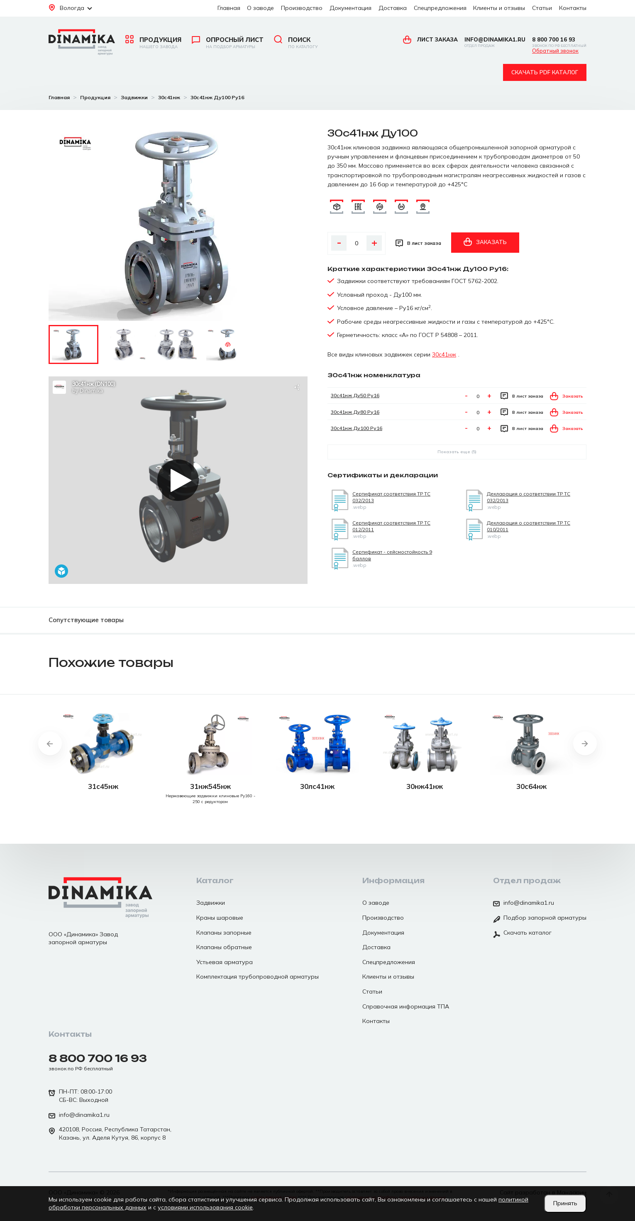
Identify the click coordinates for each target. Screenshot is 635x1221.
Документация (350, 8)
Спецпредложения (440, 8)
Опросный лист (228, 43)
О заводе (260, 8)
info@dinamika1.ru (494, 42)
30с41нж (444, 354)
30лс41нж (317, 786)
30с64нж (531, 786)
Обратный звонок (555, 51)
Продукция (153, 43)
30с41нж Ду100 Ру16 (356, 428)
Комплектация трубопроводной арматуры (257, 976)
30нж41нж (424, 786)
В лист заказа (418, 243)
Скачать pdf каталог (544, 72)
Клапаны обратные (224, 947)
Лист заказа (430, 39)
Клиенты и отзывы (499, 8)
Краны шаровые (219, 917)
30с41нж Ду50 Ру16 (355, 395)
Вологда (70, 8)
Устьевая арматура (224, 962)
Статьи (542, 8)
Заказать (485, 241)
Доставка (393, 8)
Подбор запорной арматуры (539, 918)
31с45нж (103, 786)
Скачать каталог (522, 933)
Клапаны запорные (224, 932)
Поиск (296, 43)
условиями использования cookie (205, 1207)
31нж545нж (210, 786)
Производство (301, 8)
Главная (228, 8)
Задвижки (210, 902)
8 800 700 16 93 (559, 42)
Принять (565, 1203)
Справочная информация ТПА (405, 1006)
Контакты (572, 8)
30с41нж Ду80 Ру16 (355, 412)
